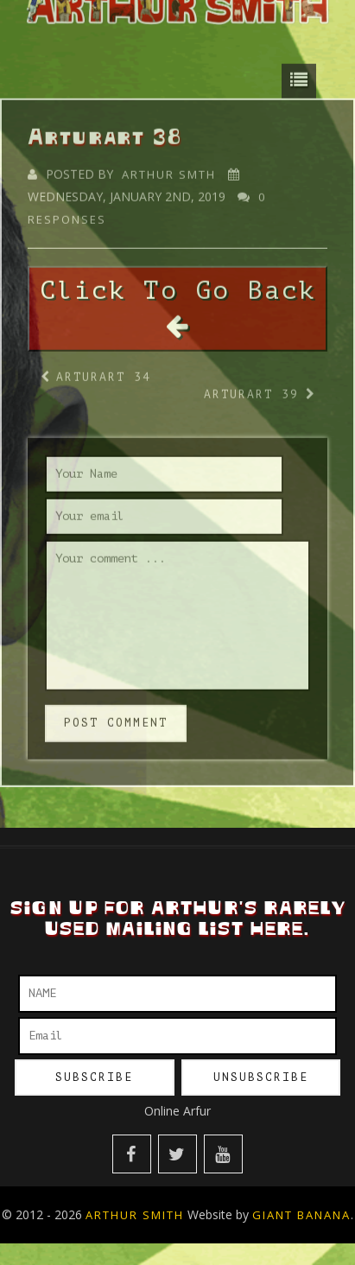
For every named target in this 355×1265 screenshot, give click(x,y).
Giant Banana (301, 1215)
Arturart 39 (251, 389)
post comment (116, 717)
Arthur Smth (169, 169)
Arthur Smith (135, 1215)
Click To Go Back (178, 302)
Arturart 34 (103, 372)
